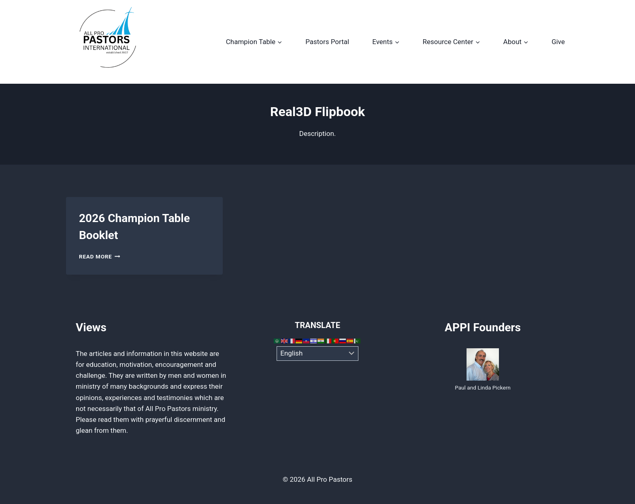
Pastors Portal (327, 42)
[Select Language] (318, 353)
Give (558, 42)
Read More (99, 256)
